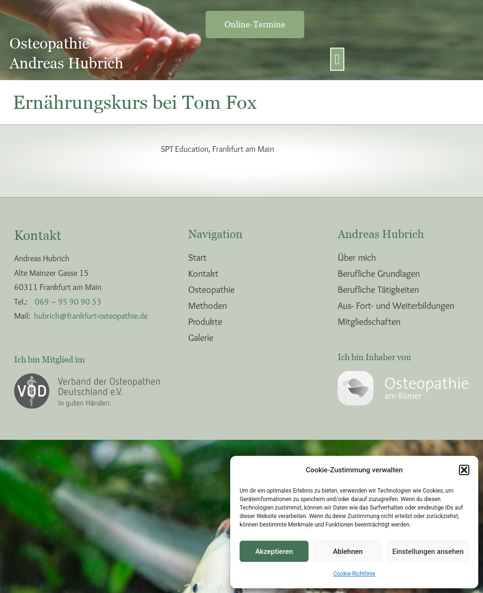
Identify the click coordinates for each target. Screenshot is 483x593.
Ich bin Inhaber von (374, 357)
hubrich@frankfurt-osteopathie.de (91, 316)
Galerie (200, 337)
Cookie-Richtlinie (354, 573)
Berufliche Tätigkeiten (378, 289)
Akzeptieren (274, 551)
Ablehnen (348, 551)
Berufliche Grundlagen (379, 273)
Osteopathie (211, 289)
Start (197, 257)
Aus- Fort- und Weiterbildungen (396, 305)
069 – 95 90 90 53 (68, 301)
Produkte (205, 321)
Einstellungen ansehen (428, 551)
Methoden (207, 305)
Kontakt (203, 273)
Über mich (357, 257)
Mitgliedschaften (369, 321)
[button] (464, 470)
